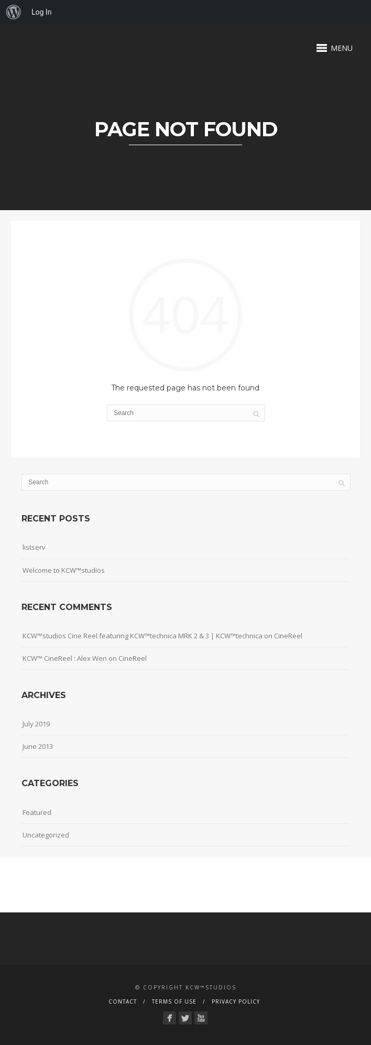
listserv (34, 547)
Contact (122, 1001)
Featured (37, 812)
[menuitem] (13, 12)
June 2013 (38, 746)
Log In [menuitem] (41, 12)
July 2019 (36, 723)
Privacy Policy (236, 1001)
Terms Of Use (174, 1001)
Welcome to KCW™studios (64, 570)
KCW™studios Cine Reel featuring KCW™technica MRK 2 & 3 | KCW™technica (143, 635)
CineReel (288, 635)
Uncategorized (46, 835)
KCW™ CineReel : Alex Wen (65, 658)
